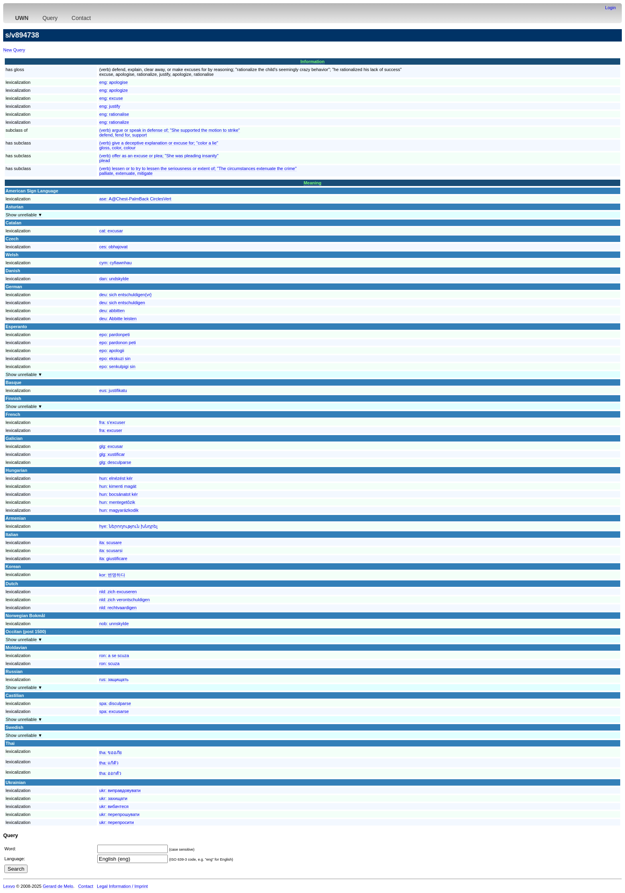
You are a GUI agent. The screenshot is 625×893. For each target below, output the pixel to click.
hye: (128, 526)
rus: (113, 679)
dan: (114, 278)
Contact (81, 18)
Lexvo (9, 886)
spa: (115, 703)
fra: (112, 422)
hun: (116, 478)
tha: (110, 752)
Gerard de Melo (58, 886)
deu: (125, 294)
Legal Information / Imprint (122, 886)
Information (313, 61)
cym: (115, 262)
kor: (112, 574)
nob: (114, 623)
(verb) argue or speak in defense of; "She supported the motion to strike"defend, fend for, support (169, 132)
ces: (113, 246)
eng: (113, 82)
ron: (114, 655)
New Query (14, 50)
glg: (111, 446)
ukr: (120, 790)
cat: (111, 230)
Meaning (313, 182)
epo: (114, 334)
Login (610, 7)
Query (49, 18)
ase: (135, 198)
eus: (113, 390)
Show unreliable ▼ (24, 214)
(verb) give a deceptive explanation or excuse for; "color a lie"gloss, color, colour (158, 145)
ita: (110, 542)
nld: (118, 591)
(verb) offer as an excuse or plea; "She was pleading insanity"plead (158, 158)
